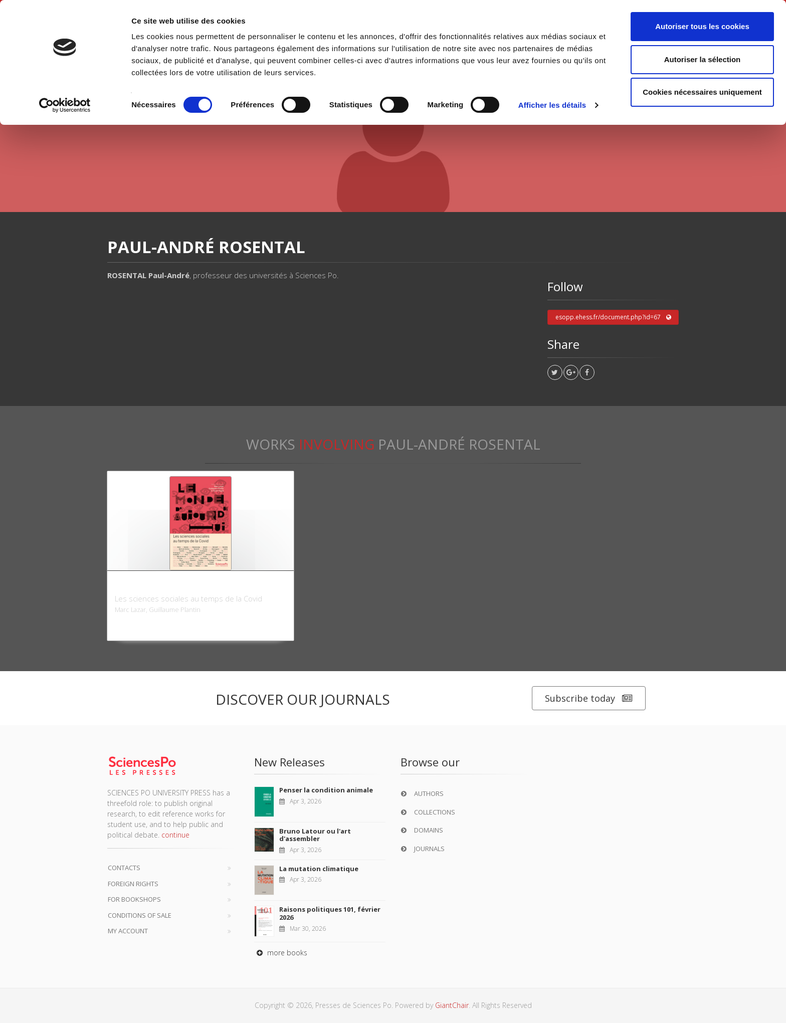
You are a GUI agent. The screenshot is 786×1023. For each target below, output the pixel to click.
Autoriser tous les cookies (702, 26)
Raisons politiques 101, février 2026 (329, 913)
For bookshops (134, 899)
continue (175, 835)
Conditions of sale (139, 915)
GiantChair (452, 1005)
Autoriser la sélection (702, 59)
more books (280, 952)
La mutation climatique (318, 868)
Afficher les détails (552, 105)
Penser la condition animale (326, 789)
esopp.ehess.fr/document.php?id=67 (613, 317)
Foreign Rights (133, 883)
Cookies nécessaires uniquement (702, 92)
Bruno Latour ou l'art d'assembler (315, 835)
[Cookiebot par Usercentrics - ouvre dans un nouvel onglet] (65, 105)
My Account (128, 930)
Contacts (124, 867)
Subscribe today (589, 698)
